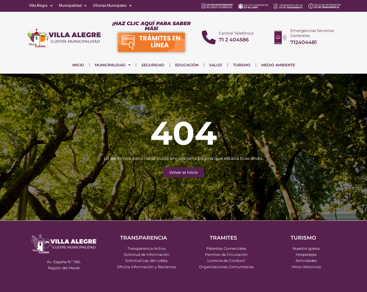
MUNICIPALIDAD (113, 65)
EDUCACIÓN (186, 65)
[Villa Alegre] (41, 5)
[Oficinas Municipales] (112, 5)
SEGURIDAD (152, 65)
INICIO (78, 65)
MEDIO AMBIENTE (278, 65)
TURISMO (242, 65)
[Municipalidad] (73, 5)
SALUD (215, 65)
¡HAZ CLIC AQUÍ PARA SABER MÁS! (151, 25)
